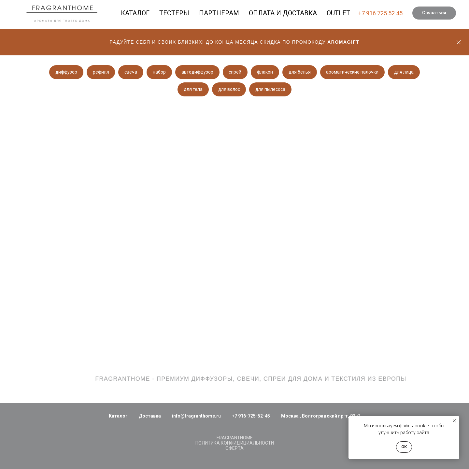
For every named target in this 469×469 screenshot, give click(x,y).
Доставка (150, 416)
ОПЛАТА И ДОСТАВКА (283, 13)
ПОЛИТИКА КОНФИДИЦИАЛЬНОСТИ (234, 443)
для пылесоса (271, 89)
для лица (405, 72)
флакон (266, 72)
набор (158, 72)
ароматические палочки (353, 72)
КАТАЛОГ (135, 13)
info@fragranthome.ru (196, 416)
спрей (235, 72)
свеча (130, 72)
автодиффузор (197, 72)
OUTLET (338, 13)
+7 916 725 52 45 (380, 13)
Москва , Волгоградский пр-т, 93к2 (321, 416)
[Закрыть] (458, 42)
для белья (301, 72)
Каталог (118, 416)
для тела (193, 89)
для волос (229, 89)
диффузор (65, 72)
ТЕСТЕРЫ (174, 13)
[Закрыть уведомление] (454, 421)
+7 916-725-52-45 (251, 416)
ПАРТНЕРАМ (219, 13)
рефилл (100, 72)
